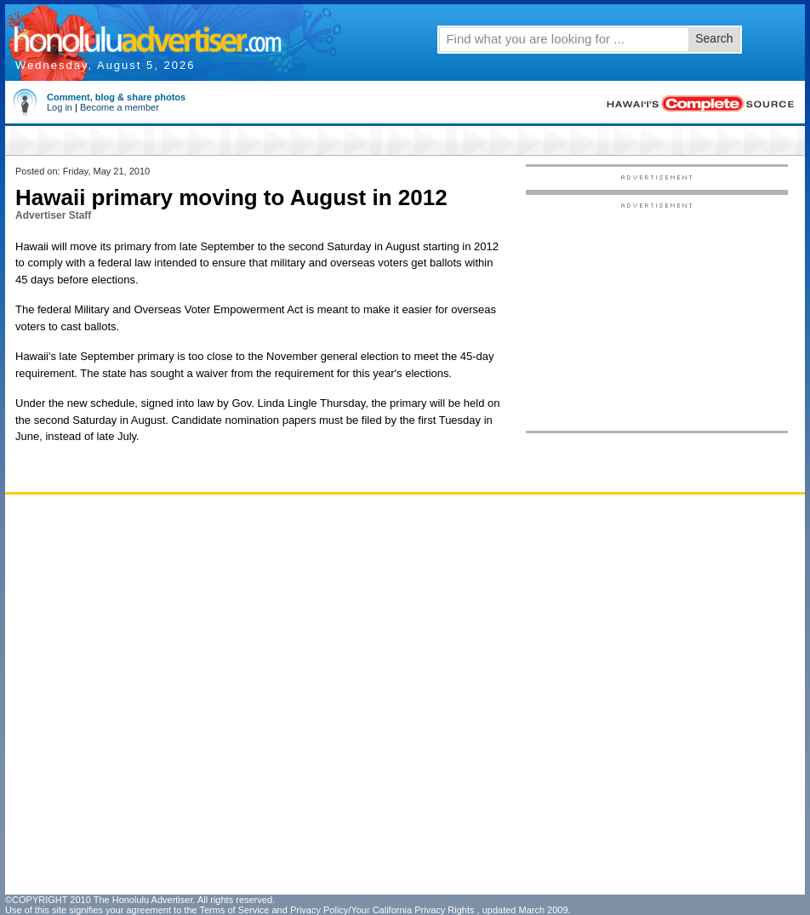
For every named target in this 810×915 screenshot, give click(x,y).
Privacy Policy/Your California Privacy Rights (382, 910)
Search (714, 38)
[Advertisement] (656, 315)
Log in (59, 107)
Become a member (119, 107)
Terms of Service (234, 910)
